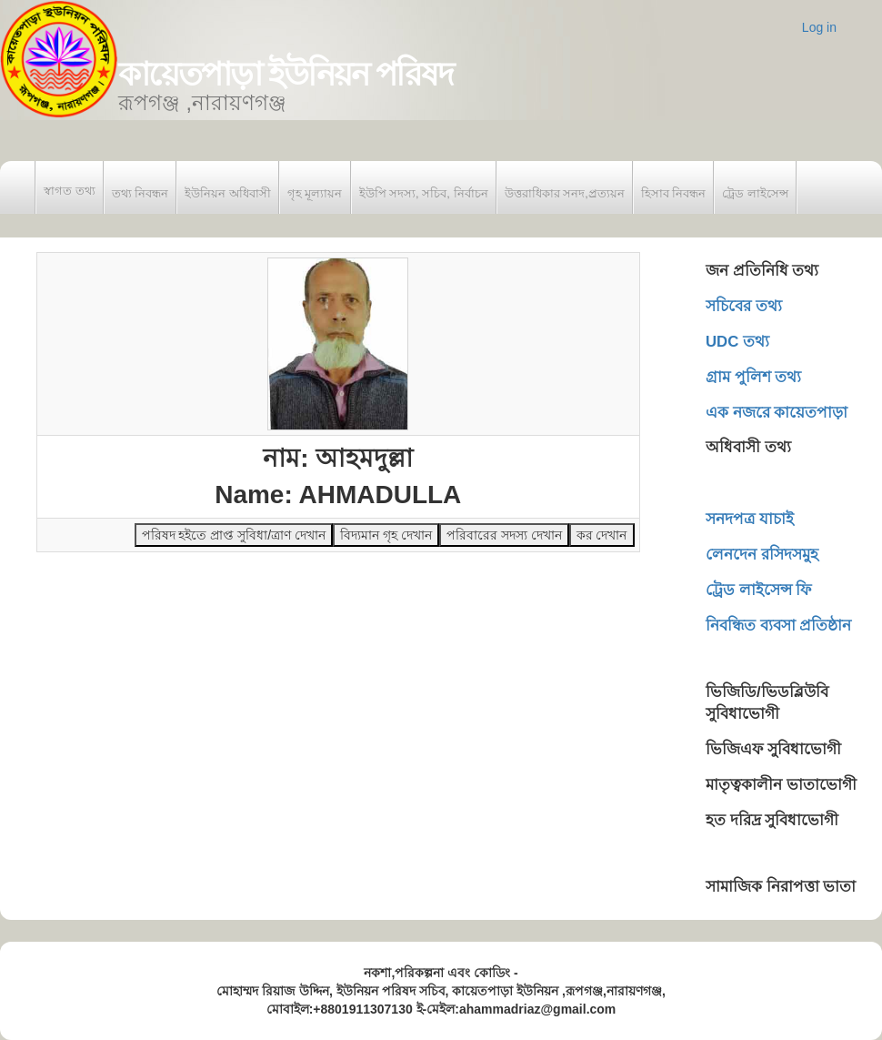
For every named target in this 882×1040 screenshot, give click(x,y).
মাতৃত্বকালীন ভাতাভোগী (781, 784)
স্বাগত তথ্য (69, 190)
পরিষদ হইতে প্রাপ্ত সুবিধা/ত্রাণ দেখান (234, 535)
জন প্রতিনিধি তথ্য (762, 270)
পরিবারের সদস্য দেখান (504, 535)
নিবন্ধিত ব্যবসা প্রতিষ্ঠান (778, 625)
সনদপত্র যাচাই (750, 519)
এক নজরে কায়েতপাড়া (776, 412)
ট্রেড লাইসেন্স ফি (758, 590)
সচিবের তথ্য (744, 306)
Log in (819, 27)
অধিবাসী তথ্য (748, 447)
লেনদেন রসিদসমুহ (762, 554)
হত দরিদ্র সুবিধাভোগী (772, 820)
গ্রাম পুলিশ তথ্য (753, 377)
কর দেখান (601, 535)
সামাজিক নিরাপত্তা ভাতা (781, 886)
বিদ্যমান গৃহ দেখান (386, 535)
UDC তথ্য (737, 341)
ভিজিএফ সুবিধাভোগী (773, 749)
